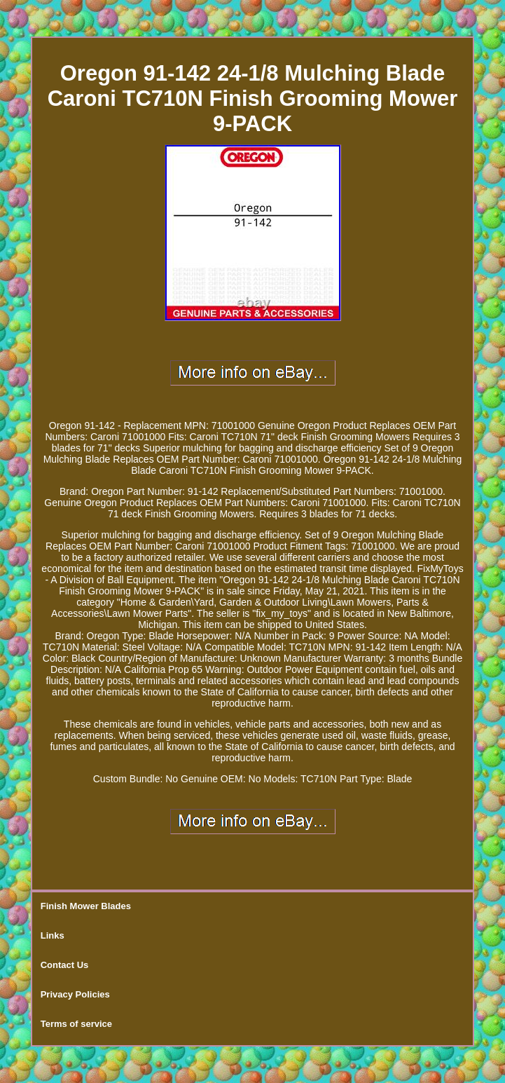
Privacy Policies (75, 994)
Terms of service (76, 1024)
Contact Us (65, 965)
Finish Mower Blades (86, 906)
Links (52, 935)
